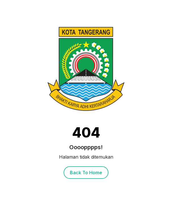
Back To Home (86, 172)
